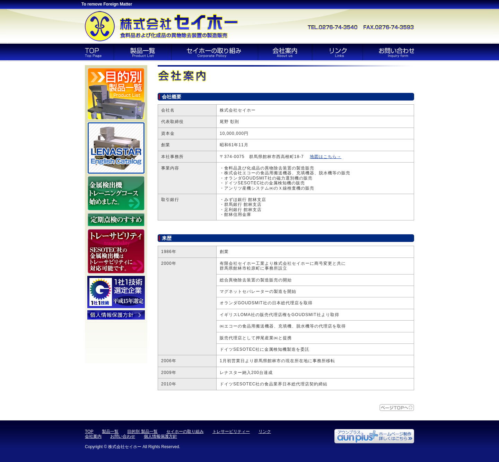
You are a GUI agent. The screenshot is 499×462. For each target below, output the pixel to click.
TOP (89, 431)
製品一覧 (110, 431)
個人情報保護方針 (160, 436)
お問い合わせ (122, 436)
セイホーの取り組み (185, 431)
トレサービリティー (231, 431)
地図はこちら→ (325, 156)
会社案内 (93, 436)
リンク (265, 431)
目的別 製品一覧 (142, 431)
